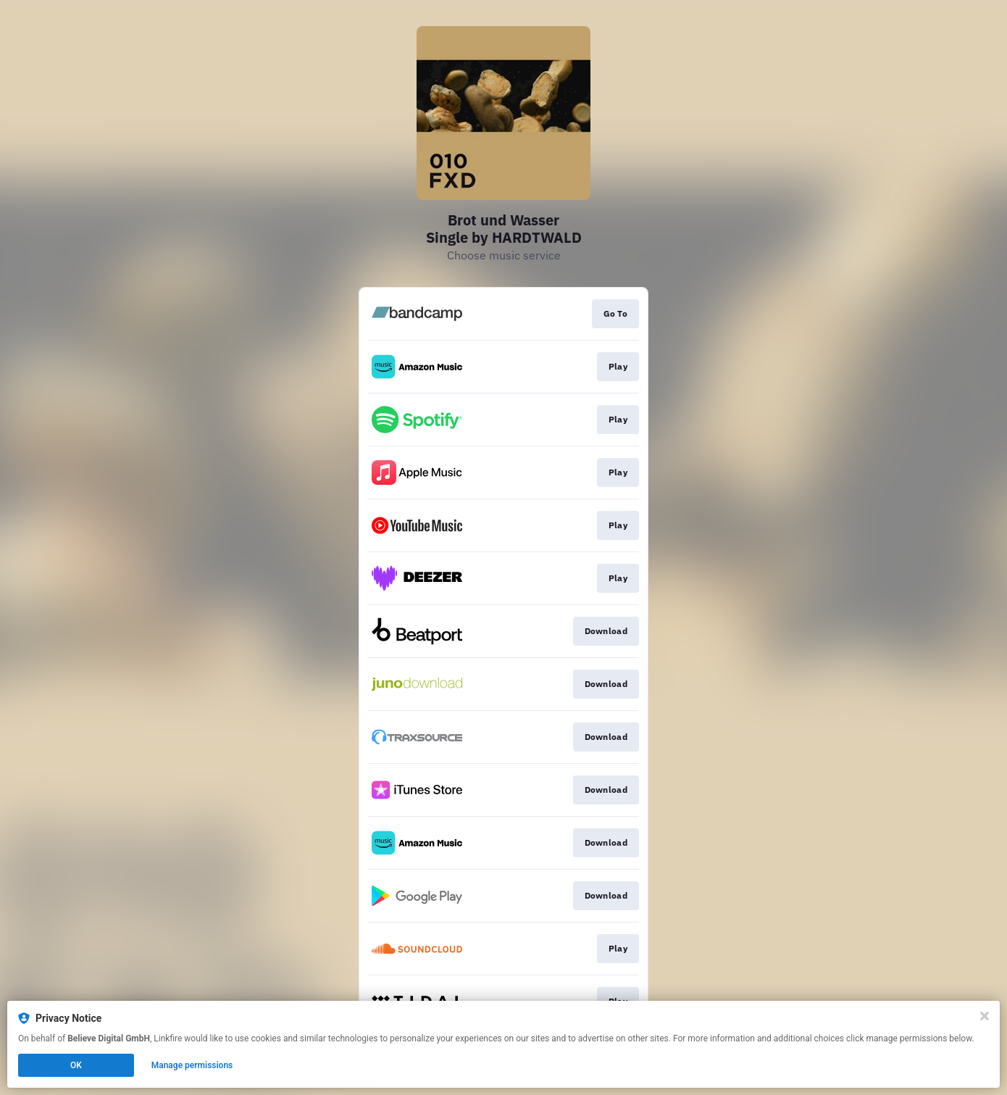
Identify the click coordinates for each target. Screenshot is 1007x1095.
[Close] (984, 1016)
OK (76, 1065)
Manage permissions (192, 1065)
